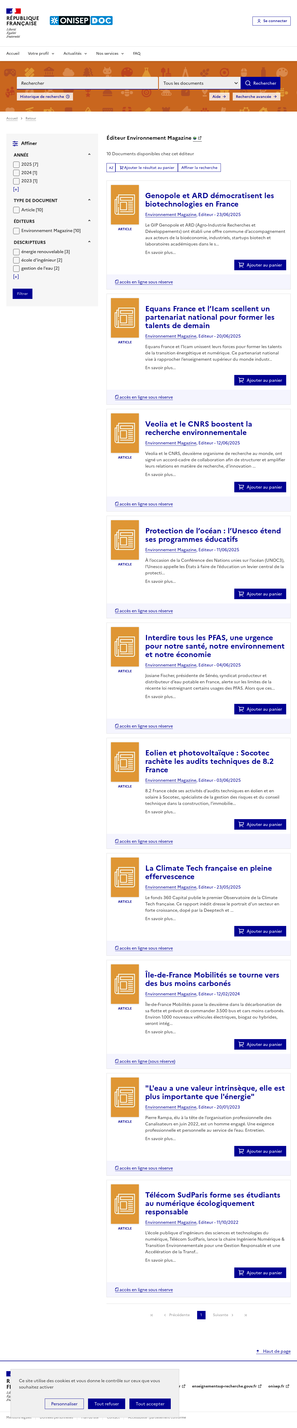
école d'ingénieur (39, 260)
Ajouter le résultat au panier (149, 168)
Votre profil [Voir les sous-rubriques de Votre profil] (38, 53)
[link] (152, 1315)
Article (28, 210)
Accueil (13, 53)
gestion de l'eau (37, 268)
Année (21, 155)
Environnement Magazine (47, 230)
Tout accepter (150, 1404)
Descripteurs (30, 242)
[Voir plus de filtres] (16, 189)
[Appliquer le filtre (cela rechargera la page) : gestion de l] (40, 268)
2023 (27, 181)
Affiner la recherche (199, 168)
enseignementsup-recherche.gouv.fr (224, 1386)
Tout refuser (106, 1404)
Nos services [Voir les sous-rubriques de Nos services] (107, 53)
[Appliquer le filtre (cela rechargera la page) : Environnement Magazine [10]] (51, 230)
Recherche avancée (253, 96)
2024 (27, 172)
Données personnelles (57, 1417)
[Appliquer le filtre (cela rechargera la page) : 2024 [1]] (29, 172)
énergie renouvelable (43, 251)
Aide (216, 96)
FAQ (136, 53)
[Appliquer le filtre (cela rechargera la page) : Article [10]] (32, 209)
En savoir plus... (160, 252)
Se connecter (275, 21)
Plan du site (90, 1417)
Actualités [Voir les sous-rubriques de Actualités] (72, 53)
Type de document (35, 200)
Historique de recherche (42, 96)
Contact (113, 1417)
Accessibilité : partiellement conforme (157, 1417)
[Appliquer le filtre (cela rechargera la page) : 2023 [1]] (29, 180)
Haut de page (276, 1351)
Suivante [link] (220, 1315)
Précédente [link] (179, 1315)
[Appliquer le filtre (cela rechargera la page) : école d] (41, 259)
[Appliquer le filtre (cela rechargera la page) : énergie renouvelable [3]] (45, 251)
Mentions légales (19, 1417)
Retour (31, 118)
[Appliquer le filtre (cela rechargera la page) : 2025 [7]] (29, 164)
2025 (27, 164)
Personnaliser (64, 1404)
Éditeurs (24, 221)
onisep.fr (276, 1386)
